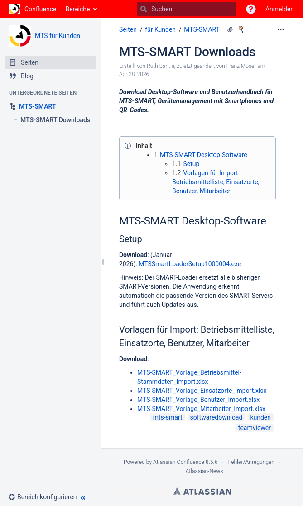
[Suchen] (143, 9)
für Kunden (160, 29)
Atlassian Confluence (178, 462)
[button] (251, 9)
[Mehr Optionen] (280, 29)
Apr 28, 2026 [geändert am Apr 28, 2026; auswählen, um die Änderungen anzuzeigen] (134, 74)
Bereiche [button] (77, 9)
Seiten (128, 29)
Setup (191, 163)
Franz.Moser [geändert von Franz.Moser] (241, 66)
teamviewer (254, 427)
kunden (260, 417)
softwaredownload (216, 417)
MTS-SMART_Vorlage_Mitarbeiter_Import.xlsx (201, 408)
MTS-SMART (202, 29)
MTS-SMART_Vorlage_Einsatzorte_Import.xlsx (202, 390)
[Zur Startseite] (33, 9)
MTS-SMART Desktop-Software (203, 154)
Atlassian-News (204, 471)
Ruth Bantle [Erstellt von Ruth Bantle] (160, 66)
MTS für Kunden (57, 35)
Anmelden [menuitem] (279, 9)
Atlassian (202, 491)
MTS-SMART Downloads (187, 51)
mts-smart (168, 417)
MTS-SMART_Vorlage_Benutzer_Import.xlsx (198, 399)
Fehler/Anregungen (251, 462)
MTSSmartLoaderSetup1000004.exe (190, 263)
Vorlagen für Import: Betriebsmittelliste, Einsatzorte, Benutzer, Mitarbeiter (216, 182)
